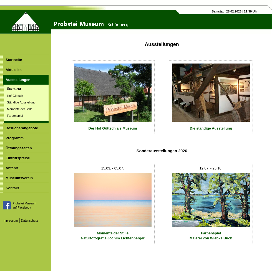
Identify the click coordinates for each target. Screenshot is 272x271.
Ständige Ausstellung (21, 102)
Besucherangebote (22, 128)
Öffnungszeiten (19, 148)
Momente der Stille (19, 109)
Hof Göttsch (15, 95)
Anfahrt (12, 168)
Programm (15, 138)
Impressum (10, 220)
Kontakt (12, 188)
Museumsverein (19, 178)
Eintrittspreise (18, 158)
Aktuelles (14, 70)
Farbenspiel (15, 115)
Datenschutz (29, 220)
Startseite (14, 60)
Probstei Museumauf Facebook (24, 205)
